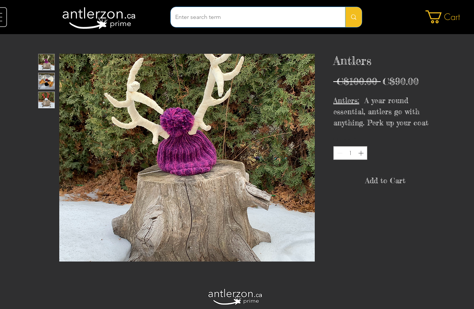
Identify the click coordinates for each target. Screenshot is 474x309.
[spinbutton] (350, 153)
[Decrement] (339, 153)
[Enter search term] (252, 17)
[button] (449, 16)
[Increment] (361, 153)
